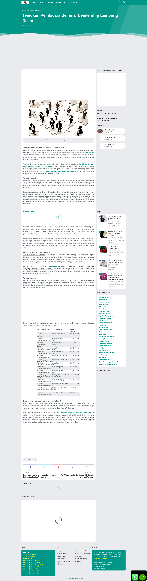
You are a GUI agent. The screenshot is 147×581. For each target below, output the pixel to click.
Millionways (61, 559)
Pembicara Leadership (30, 459)
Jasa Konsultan (62, 553)
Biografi (60, 551)
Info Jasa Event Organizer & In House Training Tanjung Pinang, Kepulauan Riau (115, 276)
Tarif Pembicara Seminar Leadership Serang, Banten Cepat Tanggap (77, 476)
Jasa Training (62, 556)
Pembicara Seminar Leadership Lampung (58, 171)
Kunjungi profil (108, 132)
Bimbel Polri (71, 2)
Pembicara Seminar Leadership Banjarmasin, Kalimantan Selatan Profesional (39, 476)
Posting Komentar (27, 25)
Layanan (34, 2)
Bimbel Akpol (59, 2)
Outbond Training (81, 559)
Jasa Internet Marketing (83, 551)
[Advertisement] (73, 53)
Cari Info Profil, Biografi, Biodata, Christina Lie (116, 261)
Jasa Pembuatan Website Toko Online (83, 553)
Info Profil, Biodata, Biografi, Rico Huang (114, 248)
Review (78, 561)
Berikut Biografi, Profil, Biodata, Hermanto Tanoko (115, 218)
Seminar (60, 564)
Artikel (42, 2)
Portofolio (50, 2)
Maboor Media (79, 578)
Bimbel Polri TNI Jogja (100, 558)
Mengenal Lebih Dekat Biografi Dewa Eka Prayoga (115, 233)
